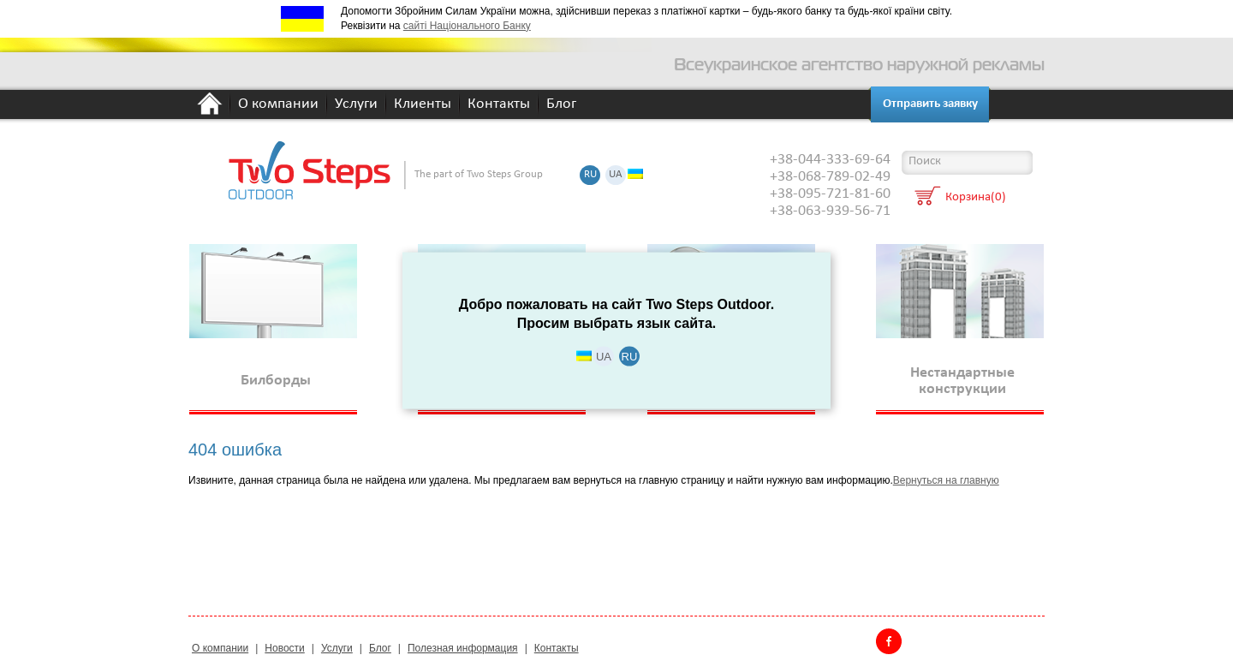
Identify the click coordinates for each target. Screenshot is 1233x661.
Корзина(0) (975, 198)
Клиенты (422, 105)
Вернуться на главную (946, 480)
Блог (561, 105)
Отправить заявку (930, 104)
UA (615, 175)
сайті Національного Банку (467, 26)
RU (590, 175)
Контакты (499, 105)
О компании (278, 105)
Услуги (356, 105)
